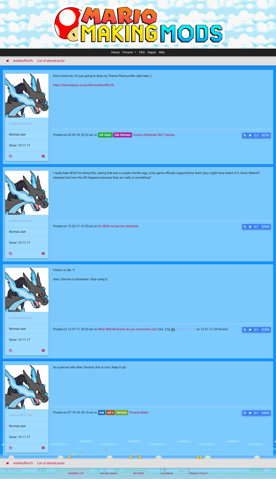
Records (138, 473)
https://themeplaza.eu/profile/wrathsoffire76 (83, 85)
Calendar (166, 473)
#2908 (265, 329)
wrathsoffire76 (23, 61)
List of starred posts (51, 61)
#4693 (265, 412)
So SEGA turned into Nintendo (118, 226)
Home (115, 52)
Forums (128, 52)
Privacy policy (198, 473)
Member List (76, 473)
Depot (152, 52)
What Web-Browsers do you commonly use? (127, 329)
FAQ (142, 52)
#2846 (265, 226)
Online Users (108, 473)
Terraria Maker (139, 412)
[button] (245, 135)
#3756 (265, 135)
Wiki (162, 52)
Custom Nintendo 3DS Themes (154, 135)
